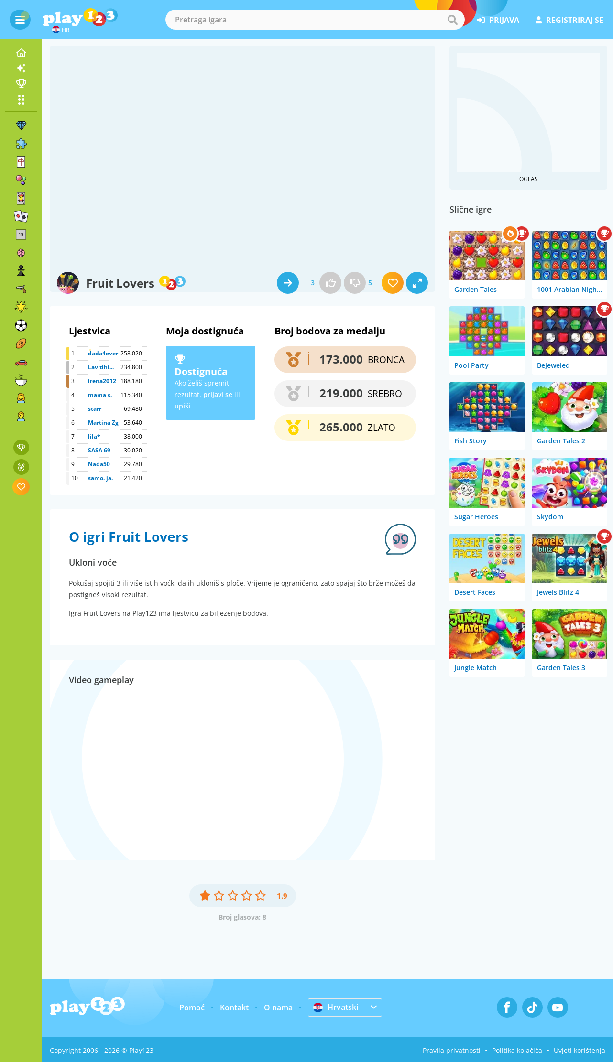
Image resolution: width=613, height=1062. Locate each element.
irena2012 (102, 381)
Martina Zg (103, 422)
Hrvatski (335, 1007)
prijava (498, 20)
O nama (278, 1007)
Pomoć (192, 1007)
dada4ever (103, 353)
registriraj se (569, 20)
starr (94, 409)
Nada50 (99, 464)
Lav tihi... (101, 367)
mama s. (100, 395)
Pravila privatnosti (452, 1050)
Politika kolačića (517, 1050)
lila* (94, 436)
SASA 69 (99, 450)
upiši (182, 405)
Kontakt (234, 1007)
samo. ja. (100, 478)
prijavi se (217, 394)
